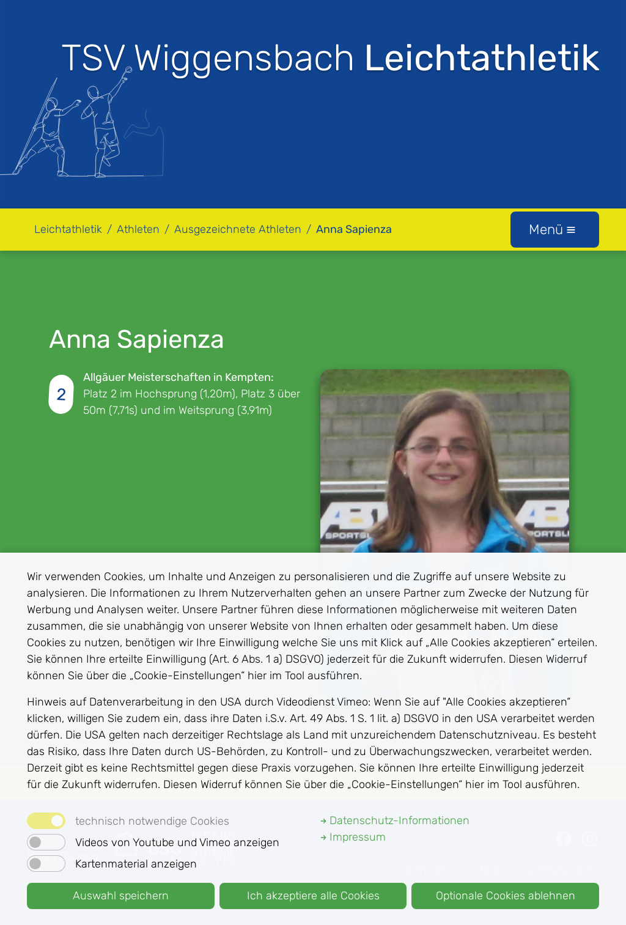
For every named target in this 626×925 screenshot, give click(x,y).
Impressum (353, 837)
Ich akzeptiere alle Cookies (313, 895)
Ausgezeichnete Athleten (237, 229)
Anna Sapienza (354, 229)
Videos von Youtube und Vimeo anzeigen (177, 842)
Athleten (138, 229)
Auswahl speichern (121, 895)
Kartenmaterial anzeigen (136, 863)
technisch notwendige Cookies (152, 821)
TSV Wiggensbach (330, 57)
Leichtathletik (68, 229)
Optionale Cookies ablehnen (505, 895)
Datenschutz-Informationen (395, 820)
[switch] (46, 842)
